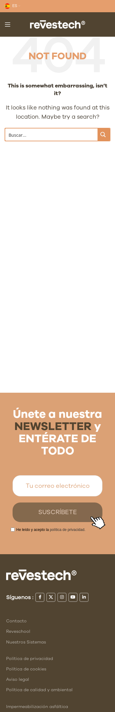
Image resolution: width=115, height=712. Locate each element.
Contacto (16, 621)
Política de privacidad (29, 659)
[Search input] (52, 134)
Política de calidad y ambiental (39, 690)
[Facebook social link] (39, 597)
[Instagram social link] (62, 597)
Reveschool (18, 631)
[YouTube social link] (73, 597)
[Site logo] (57, 24)
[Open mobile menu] (8, 24)
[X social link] (51, 597)
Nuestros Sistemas (26, 642)
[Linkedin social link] (84, 597)
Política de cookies (26, 669)
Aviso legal (17, 679)
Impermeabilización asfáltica (37, 707)
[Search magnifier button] (104, 134)
